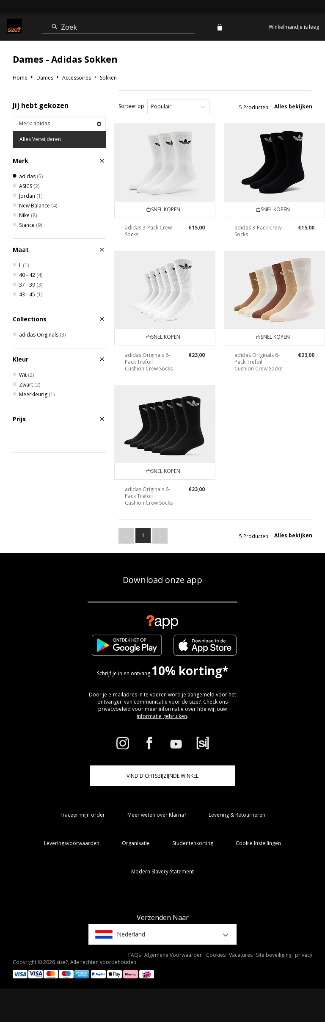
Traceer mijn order (82, 814)
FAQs (134, 954)
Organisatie (136, 843)
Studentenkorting (192, 843)
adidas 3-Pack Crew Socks (148, 231)
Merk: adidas (60, 123)
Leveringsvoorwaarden (71, 843)
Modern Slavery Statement (162, 871)
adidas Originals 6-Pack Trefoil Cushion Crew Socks (149, 361)
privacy (303, 954)
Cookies (216, 954)
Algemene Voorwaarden (173, 954)
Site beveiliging (274, 954)
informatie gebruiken (162, 716)
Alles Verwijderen (40, 139)
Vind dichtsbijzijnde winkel (162, 775)
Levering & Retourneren (237, 814)
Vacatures (241, 954)
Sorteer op (131, 106)
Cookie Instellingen (258, 843)
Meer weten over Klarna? (156, 814)
